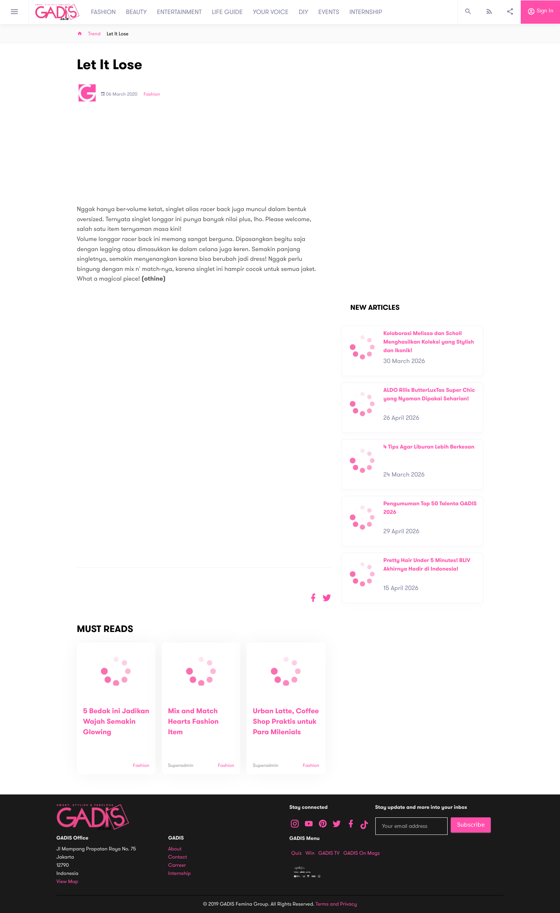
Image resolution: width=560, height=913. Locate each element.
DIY (303, 12)
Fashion (152, 94)
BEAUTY (136, 12)
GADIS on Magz (361, 853)
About (175, 849)
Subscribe (471, 824)
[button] (327, 598)
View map (67, 881)
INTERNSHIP (365, 12)
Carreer (177, 865)
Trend (94, 34)
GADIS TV (329, 853)
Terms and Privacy (336, 904)
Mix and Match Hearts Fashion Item (193, 722)
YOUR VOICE (271, 12)
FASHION (103, 12)
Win (310, 853)
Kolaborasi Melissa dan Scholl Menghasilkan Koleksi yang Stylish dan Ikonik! (428, 342)
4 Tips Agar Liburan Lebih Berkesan (428, 446)
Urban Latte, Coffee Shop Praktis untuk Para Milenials (286, 722)
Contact (177, 857)
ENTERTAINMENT (179, 12)
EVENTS (329, 12)
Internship (179, 873)
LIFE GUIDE (227, 12)
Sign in (540, 12)
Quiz (296, 853)
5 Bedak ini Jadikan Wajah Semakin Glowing (116, 722)
